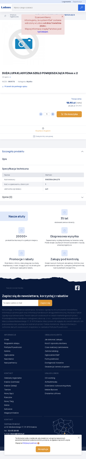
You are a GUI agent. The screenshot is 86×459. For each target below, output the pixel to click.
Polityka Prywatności (13, 347)
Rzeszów (8, 397)
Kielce (6, 405)
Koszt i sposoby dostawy (56, 343)
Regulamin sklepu (11, 343)
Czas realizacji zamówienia (56, 347)
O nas (6, 339)
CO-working (50, 378)
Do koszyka (69, 114)
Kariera (7, 351)
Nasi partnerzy (10, 362)
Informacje (10, 334)
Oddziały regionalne (13, 378)
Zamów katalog (51, 351)
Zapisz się (45, 302)
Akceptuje (43, 449)
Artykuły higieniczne (14, 16)
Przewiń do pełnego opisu (14, 86)
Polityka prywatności (30, 443)
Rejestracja (77, 2)
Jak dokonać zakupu (53, 339)
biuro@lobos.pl (17, 433)
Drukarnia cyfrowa (52, 393)
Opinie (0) (7, 197)
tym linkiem (43, 31)
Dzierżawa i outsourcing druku (58, 385)
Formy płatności (52, 359)
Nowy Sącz (9, 393)
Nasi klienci (9, 359)
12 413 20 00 (13, 430)
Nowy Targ (9, 401)
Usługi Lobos (51, 373)
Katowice (8, 409)
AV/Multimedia (51, 382)
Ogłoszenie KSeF (52, 355)
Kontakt (8, 373)
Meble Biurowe (51, 389)
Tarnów (7, 389)
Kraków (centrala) (12, 382)
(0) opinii (6, 77)
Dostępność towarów (54, 362)
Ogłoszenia (9, 355)
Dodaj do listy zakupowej (43, 136)
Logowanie (66, 2)
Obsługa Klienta (53, 334)
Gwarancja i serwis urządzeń (57, 366)
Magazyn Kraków (11, 413)
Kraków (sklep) (10, 385)
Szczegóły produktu (13, 151)
